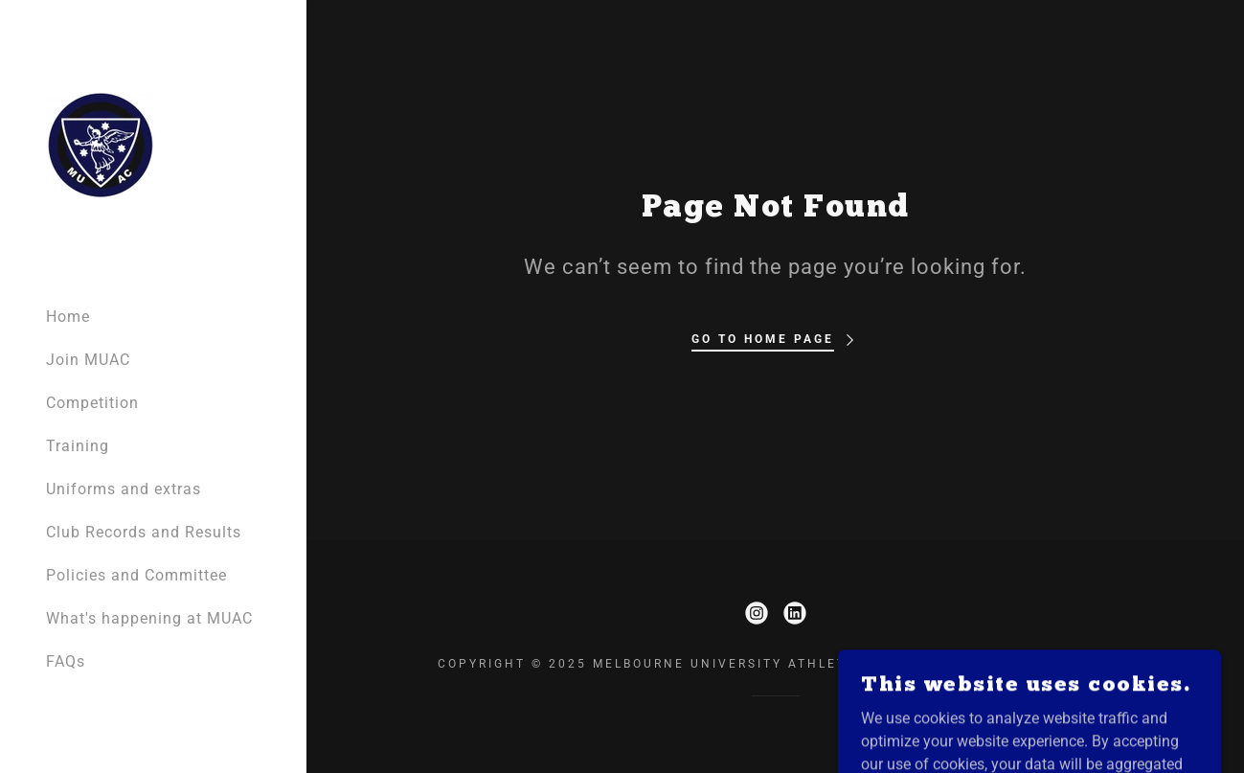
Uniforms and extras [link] (123, 489)
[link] (100, 144)
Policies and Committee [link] (136, 575)
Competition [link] (92, 403)
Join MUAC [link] (88, 360)
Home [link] (68, 316)
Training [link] (77, 446)
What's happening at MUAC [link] (149, 618)
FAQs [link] (65, 661)
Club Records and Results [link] (143, 532)
